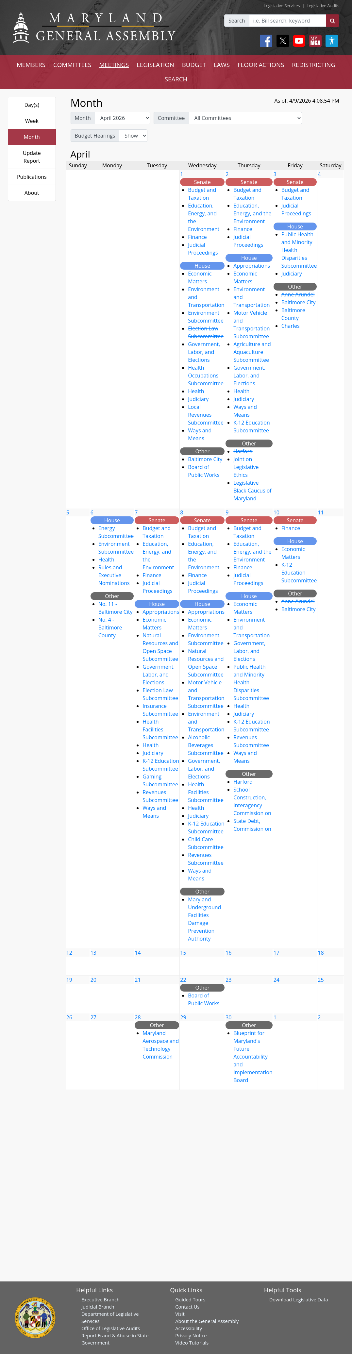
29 (183, 1017)
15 (183, 952)
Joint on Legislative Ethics (246, 467)
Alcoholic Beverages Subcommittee (206, 745)
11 (321, 512)
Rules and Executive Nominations (114, 575)
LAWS (222, 64)
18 (321, 952)
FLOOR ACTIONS (261, 64)
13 (93, 952)
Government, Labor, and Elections (204, 352)
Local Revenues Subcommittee (206, 414)
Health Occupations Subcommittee (206, 375)
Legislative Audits (323, 5)
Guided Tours (190, 1299)
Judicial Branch (97, 1306)
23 (228, 979)
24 (276, 979)
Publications (32, 176)
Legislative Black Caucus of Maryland (252, 490)
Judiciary (198, 399)
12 (69, 952)
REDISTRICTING (313, 64)
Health (196, 391)
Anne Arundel (298, 294)
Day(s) (31, 105)
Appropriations (251, 265)
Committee (171, 118)
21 (138, 979)
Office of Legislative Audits (110, 1328)
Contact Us (187, 1306)
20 (93, 979)
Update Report (32, 156)
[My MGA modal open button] (314, 41)
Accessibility (188, 1328)
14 (138, 952)
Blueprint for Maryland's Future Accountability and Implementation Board (252, 1056)
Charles (290, 325)
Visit (179, 1314)
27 (93, 1017)
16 (228, 952)
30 (228, 1017)
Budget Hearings (95, 135)
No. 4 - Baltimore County (110, 627)
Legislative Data (310, 1299)
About (32, 192)
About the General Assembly (207, 1321)
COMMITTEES (72, 64)
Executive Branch (100, 1299)
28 (138, 1017)
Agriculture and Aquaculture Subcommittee (252, 352)
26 (69, 1017)
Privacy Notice (191, 1335)
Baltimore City (205, 459)
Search (236, 20)
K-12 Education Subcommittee (299, 572)
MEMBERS (31, 64)
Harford (243, 451)
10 (276, 512)
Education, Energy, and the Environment (252, 213)
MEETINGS (114, 64)
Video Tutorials (192, 1342)
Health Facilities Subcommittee (160, 729)
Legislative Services (282, 5)
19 (69, 979)
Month (32, 137)
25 (321, 979)
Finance (197, 237)
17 (276, 952)
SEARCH (176, 79)
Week (32, 121)
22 (183, 979)
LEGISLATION (155, 64)
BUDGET (194, 64)
